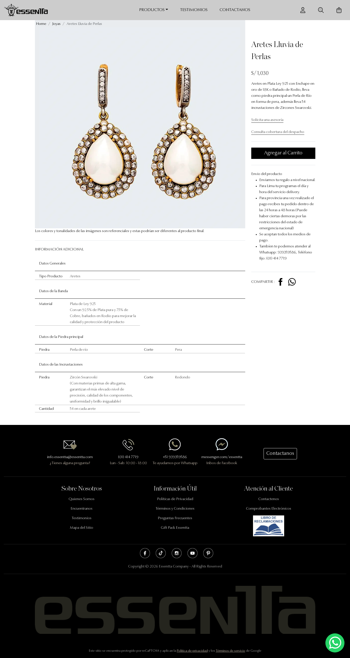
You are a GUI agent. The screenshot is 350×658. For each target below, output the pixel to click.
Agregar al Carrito (283, 153)
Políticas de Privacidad (175, 499)
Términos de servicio (230, 650)
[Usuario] (303, 10)
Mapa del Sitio (81, 528)
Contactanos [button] (280, 453)
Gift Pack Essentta (175, 528)
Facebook (145, 553)
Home (41, 24)
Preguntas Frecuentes (175, 518)
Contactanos (235, 10)
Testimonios (194, 10)
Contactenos (268, 499)
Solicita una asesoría (267, 120)
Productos (152, 10)
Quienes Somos (81, 499)
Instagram (177, 553)
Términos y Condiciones (175, 509)
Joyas (56, 24)
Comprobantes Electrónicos (268, 509)
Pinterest (208, 553)
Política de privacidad (192, 650)
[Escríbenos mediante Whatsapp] (335, 643)
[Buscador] (321, 10)
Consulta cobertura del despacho (277, 132)
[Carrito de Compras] (339, 10)
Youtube (192, 553)
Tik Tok (161, 553)
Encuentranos (81, 509)
